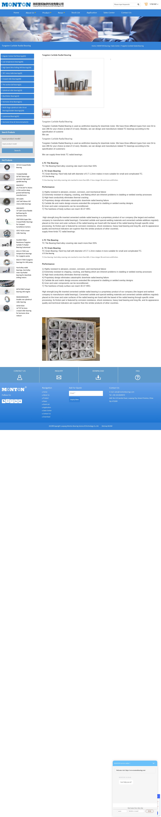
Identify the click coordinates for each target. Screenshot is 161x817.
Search (17, 150)
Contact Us (126, 13)
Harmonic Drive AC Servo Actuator (15, 122)
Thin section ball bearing (11, 85)
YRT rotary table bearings (12, 73)
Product (46, 13)
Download (46, 417)
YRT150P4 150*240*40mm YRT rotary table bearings (23, 201)
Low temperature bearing (12, 62)
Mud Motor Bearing (10, 96)
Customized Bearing (10, 116)
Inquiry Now (74, 400)
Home (16, 13)
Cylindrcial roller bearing (12, 90)
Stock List (75, 13)
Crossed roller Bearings (11, 79)
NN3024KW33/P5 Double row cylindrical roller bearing (24, 299)
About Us (31, 13)
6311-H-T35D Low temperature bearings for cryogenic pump (24, 253)
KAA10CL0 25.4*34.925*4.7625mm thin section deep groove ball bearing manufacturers (24, 190)
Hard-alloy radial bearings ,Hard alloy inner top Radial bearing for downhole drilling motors (23, 273)
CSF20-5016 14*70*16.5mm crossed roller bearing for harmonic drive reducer (23, 311)
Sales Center (109, 13)
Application (92, 13)
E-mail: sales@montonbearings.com (121, 392)
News (61, 13)
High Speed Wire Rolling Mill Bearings (16, 68)
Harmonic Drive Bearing (12, 102)
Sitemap (104, 426)
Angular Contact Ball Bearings (14, 56)
